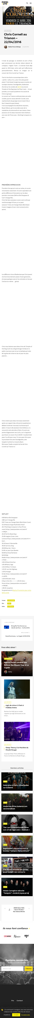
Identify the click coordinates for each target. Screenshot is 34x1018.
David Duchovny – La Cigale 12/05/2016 (18, 636)
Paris (9, 603)
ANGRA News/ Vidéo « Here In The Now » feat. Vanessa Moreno (17, 909)
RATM (19, 87)
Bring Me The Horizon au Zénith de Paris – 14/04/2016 (20, 627)
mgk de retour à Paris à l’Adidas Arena (15, 706)
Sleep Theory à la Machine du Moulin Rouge (17, 749)
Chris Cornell (11, 600)
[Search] (27, 3)
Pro (12, 998)
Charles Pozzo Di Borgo (14, 46)
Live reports (7, 30)
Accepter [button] (16, 1015)
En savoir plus (25, 1015)
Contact (20, 998)
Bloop (17, 1006)
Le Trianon (10, 606)
